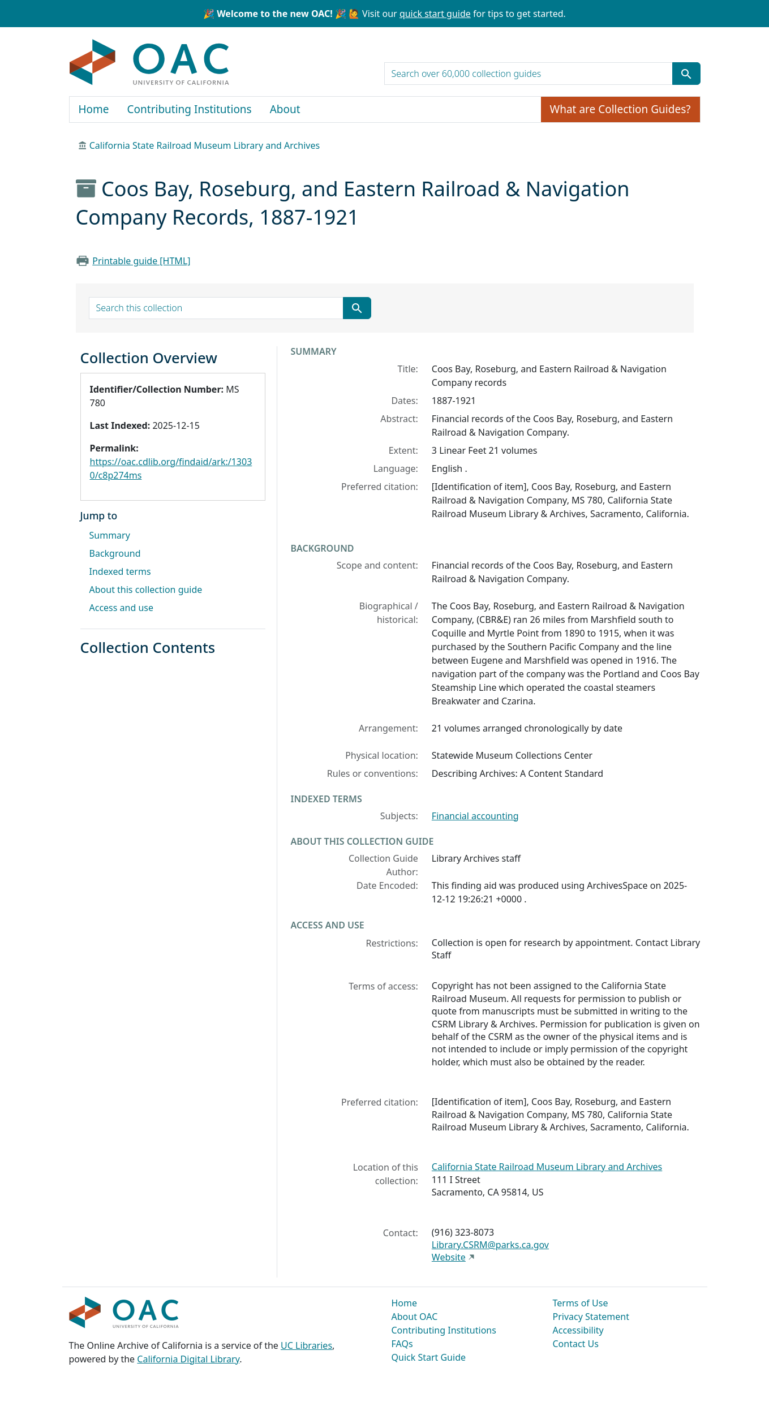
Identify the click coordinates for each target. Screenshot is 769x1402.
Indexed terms (120, 571)
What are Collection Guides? (620, 109)
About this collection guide (146, 589)
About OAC (415, 1316)
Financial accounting (475, 816)
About (285, 109)
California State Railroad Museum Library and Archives (204, 145)
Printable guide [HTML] (141, 261)
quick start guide (435, 13)
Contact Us (576, 1344)
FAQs (402, 1344)
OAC (149, 62)
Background (115, 553)
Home (94, 109)
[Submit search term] (686, 73)
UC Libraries (306, 1345)
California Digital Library (188, 1359)
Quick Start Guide (429, 1357)
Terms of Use (580, 1303)
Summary (109, 535)
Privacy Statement (591, 1316)
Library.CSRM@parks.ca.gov (490, 1244)
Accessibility (578, 1330)
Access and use (121, 607)
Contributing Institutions (189, 109)
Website (449, 1257)
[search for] (528, 73)
